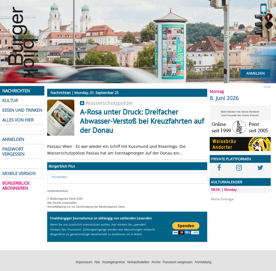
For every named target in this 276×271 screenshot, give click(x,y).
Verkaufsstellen (138, 262)
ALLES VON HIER (18, 120)
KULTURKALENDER (226, 181)
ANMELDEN (13, 139)
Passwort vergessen (178, 262)
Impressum (84, 262)
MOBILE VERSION (19, 173)
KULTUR (10, 100)
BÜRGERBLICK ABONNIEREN (15, 185)
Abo (97, 262)
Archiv (156, 262)
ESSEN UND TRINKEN (22, 110)
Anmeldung (202, 262)
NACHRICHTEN (16, 90)
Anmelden (255, 73)
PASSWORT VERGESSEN (13, 151)
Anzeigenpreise (113, 262)
